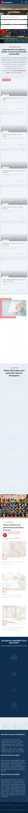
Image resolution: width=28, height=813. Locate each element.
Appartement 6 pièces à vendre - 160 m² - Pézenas (13, 751)
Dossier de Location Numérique (7, 793)
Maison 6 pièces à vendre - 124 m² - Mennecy (11, 742)
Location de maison (16, 781)
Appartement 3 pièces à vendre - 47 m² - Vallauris (12, 741)
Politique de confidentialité (19, 805)
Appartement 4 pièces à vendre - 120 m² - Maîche (12, 744)
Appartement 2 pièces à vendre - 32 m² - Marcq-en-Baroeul (13, 746)
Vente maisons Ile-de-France (10, 768)
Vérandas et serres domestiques (12, 788)
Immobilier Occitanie (5, 760)
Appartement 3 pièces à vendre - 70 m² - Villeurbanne (13, 750)
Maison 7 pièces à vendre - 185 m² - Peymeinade (12, 748)
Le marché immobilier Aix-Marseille (17, 791)
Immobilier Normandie (18, 765)
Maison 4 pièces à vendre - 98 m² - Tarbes (11, 739)
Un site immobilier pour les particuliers (9, 779)
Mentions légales (8, 805)
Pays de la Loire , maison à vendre (12, 761)
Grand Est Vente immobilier (16, 763)
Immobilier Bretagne (5, 766)
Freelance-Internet (23, 810)
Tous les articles (14, 532)
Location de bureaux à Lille (15, 794)
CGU (2, 805)
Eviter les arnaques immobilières (13, 784)
